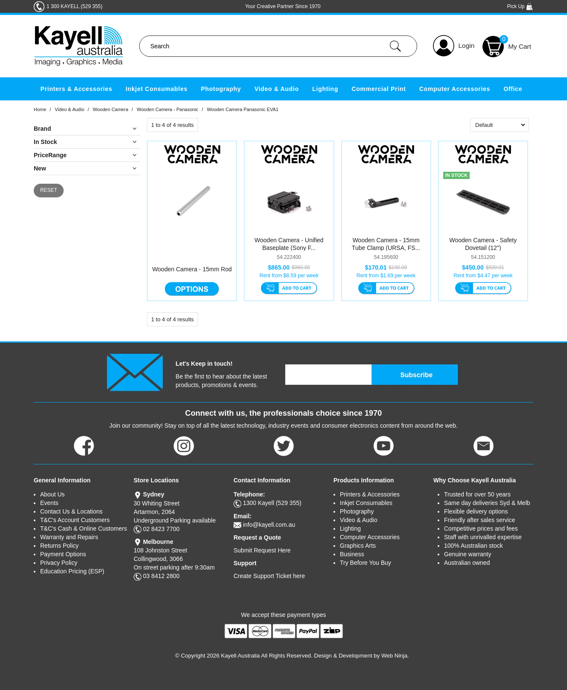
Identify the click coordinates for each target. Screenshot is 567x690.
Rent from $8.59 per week (289, 276)
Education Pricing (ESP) (72, 571)
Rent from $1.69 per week (386, 276)
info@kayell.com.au (269, 524)
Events (49, 502)
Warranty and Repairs (69, 537)
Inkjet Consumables (156, 88)
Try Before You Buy (365, 562)
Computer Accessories (454, 88)
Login (467, 45)
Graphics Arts (358, 545)
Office (512, 88)
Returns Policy (59, 545)
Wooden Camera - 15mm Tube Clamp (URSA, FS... (386, 244)
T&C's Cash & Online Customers (83, 528)
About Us (52, 494)
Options (192, 289)
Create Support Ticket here (269, 576)
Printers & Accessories (76, 88)
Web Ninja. (395, 655)
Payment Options (63, 554)
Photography (221, 88)
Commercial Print (379, 88)
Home (40, 109)
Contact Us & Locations (71, 511)
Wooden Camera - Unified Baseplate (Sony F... (289, 244)
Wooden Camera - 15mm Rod (191, 269)
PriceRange (50, 155)
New (40, 168)
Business (352, 554)
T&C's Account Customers (75, 520)
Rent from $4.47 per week (482, 276)
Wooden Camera (110, 109)
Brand (42, 128)
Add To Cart (289, 289)
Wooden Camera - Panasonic (167, 109)
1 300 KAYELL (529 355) (74, 6)
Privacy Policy (58, 562)
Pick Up (520, 6)
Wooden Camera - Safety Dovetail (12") (483, 244)
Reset (48, 190)
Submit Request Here (262, 550)
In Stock (45, 141)
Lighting (325, 88)
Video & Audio (276, 88)
